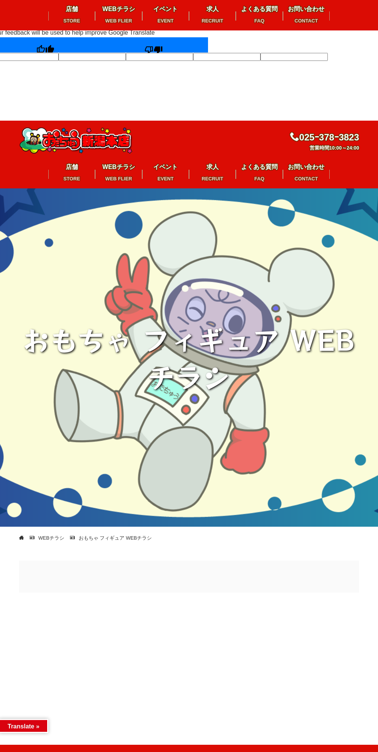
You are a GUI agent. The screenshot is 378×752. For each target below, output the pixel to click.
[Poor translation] (154, 45)
